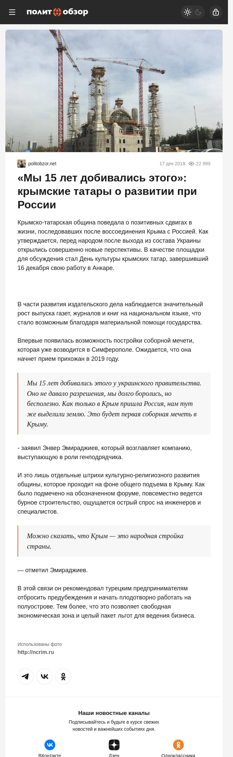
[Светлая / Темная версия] (193, 12)
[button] (26, 676)
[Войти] (216, 12)
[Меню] (12, 12)
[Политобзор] (57, 12)
